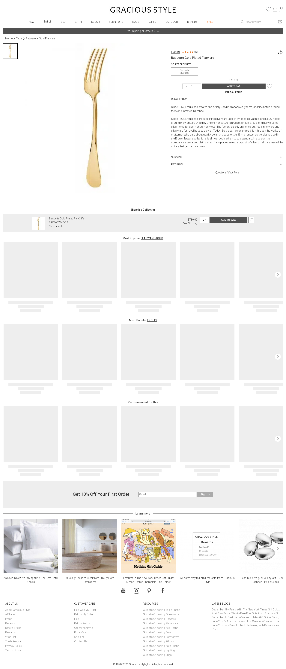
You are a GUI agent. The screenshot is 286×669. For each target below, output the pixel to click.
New (31, 21)
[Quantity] (192, 86)
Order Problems (83, 627)
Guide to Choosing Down (157, 632)
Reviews (10, 623)
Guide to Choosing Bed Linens (160, 627)
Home (9, 38)
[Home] (143, 10)
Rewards (10, 632)
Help (76, 618)
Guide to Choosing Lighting (159, 650)
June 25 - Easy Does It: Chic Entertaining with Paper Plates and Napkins (246, 625)
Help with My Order (85, 609)
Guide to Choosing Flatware (159, 618)
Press (8, 618)
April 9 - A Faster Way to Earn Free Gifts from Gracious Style (246, 613)
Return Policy (82, 623)
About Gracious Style (17, 609)
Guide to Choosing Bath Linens (161, 645)
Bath (78, 21)
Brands (192, 21)
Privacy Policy (13, 645)
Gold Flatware (47, 38)
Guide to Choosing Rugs (157, 654)
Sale (210, 21)
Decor (95, 21)
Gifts (152, 21)
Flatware (30, 38)
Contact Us (80, 641)
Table (47, 21)
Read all (216, 629)
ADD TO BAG (233, 86)
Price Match (81, 632)
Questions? (227, 172)
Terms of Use (13, 650)
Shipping (79, 636)
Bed (63, 21)
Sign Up (205, 494)
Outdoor (171, 21)
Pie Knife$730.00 (184, 71)
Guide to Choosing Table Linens (161, 609)
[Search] (242, 22)
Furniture (116, 21)
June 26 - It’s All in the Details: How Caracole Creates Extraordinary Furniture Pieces (246, 621)
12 (196, 52)
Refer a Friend (13, 627)
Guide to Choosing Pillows (159, 641)
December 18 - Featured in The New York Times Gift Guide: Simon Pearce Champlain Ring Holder (246, 609)
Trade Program (14, 641)
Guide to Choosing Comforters (161, 636)
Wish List (10, 636)
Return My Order (83, 614)
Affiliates (10, 614)
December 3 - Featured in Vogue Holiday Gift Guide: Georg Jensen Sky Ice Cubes (246, 617)
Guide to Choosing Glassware (160, 623)
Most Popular (143, 238)
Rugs (135, 21)
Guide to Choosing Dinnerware (161, 614)
